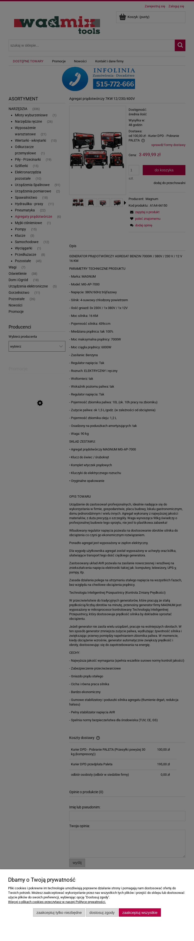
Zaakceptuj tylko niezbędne (59, 912)
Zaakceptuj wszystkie (139, 912)
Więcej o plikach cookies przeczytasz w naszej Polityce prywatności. (57, 902)
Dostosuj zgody (102, 912)
